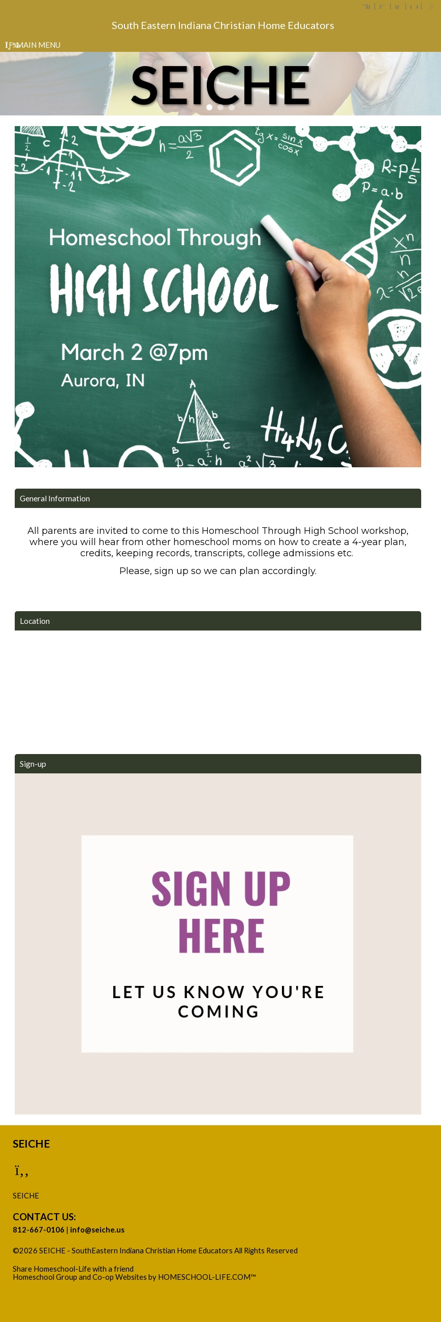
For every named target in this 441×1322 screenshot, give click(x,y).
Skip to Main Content (55, 1259)
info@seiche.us (97, 1229)
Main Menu (32, 44)
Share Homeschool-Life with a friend (73, 1269)
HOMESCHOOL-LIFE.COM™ (207, 1277)
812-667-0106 (39, 1229)
